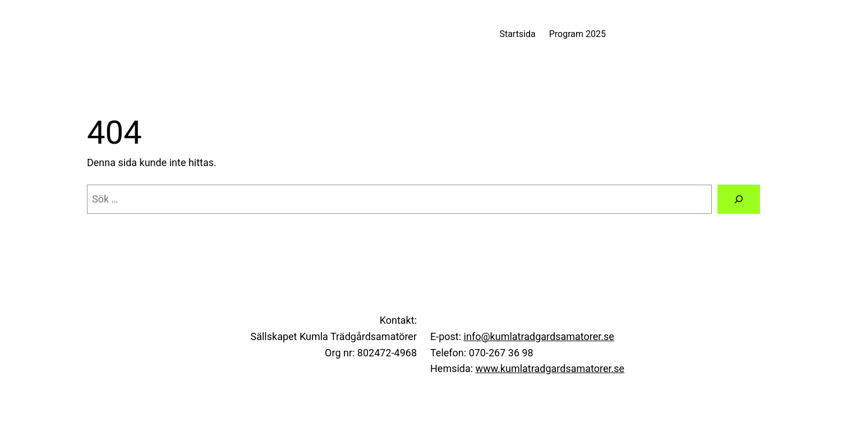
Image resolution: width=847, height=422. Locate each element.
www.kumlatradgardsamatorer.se (550, 368)
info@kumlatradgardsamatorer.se (539, 336)
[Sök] (738, 199)
